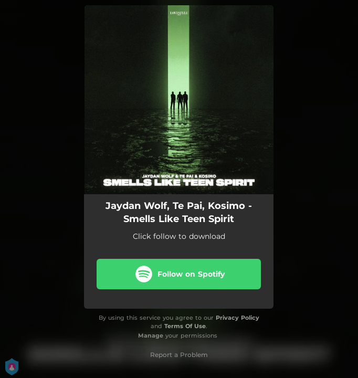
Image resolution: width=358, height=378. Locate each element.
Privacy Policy (237, 317)
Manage (150, 335)
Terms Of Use (185, 326)
